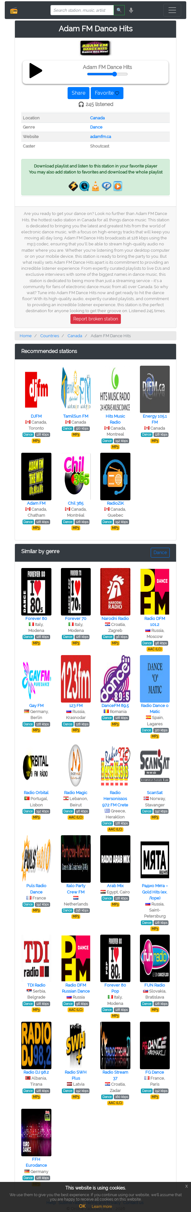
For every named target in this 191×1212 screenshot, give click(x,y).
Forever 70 (75, 618)
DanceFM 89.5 (115, 705)
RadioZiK (115, 503)
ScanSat (154, 792)
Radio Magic (75, 792)
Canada (97, 118)
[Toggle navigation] (172, 10)
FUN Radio (154, 985)
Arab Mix (115, 885)
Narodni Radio (115, 618)
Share (78, 93)
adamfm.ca (100, 136)
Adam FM (36, 503)
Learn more (102, 1206)
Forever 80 (36, 618)
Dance (96, 127)
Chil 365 (75, 503)
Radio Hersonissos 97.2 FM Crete (115, 798)
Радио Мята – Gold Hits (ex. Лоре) (155, 891)
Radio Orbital (36, 792)
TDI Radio (36, 985)
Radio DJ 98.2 (36, 1072)
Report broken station (95, 318)
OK (82, 1206)
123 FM (75, 705)
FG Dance (154, 1072)
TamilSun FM (75, 416)
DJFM (36, 416)
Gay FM (36, 705)
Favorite (107, 93)
